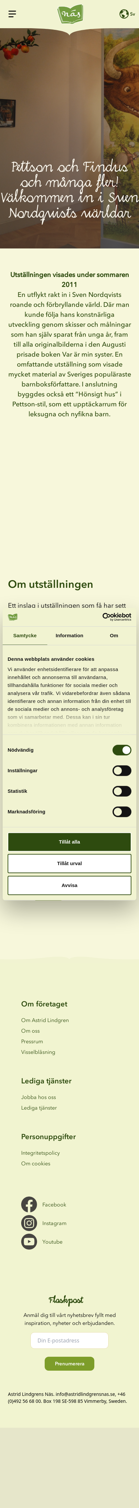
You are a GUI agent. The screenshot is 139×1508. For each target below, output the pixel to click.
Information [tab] (69, 635)
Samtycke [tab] (25, 635)
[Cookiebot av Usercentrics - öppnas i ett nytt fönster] (102, 617)
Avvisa (69, 885)
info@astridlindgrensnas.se (85, 1394)
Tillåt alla (69, 842)
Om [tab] (114, 635)
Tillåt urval (69, 863)
